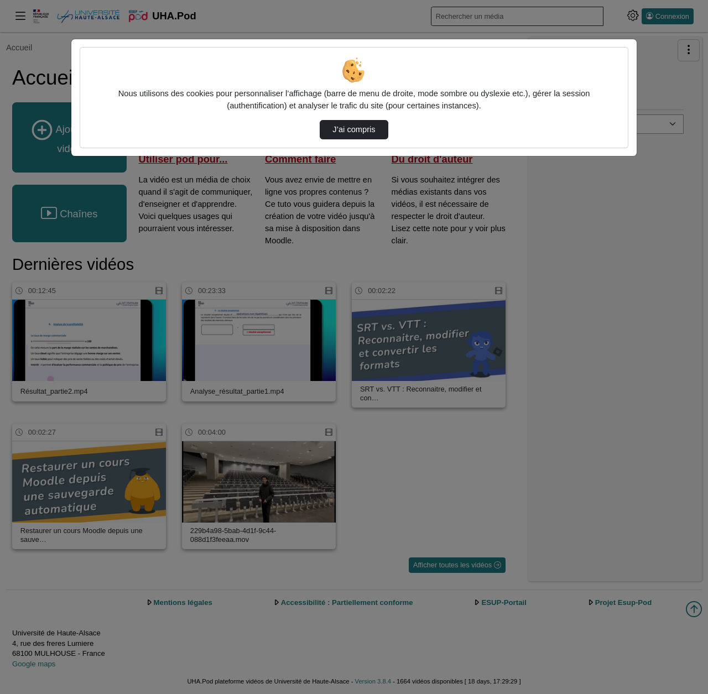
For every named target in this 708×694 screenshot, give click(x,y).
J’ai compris (353, 129)
